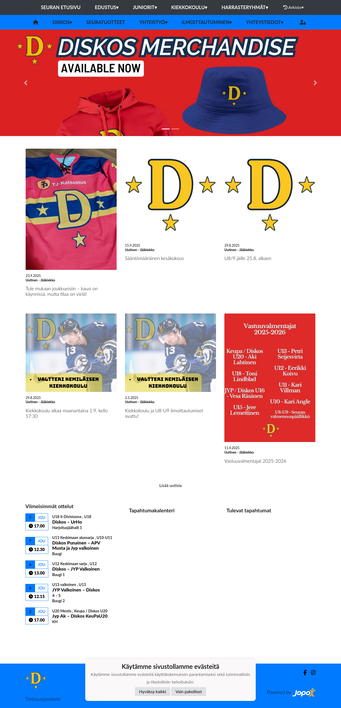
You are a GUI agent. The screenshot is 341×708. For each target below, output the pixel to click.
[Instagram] (311, 672)
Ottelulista (38, 633)
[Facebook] (303, 672)
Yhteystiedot (264, 22)
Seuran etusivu (61, 7)
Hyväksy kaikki (152, 691)
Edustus (106, 7)
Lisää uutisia (170, 485)
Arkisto (293, 7)
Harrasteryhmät (244, 7)
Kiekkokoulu (189, 7)
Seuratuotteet (105, 22)
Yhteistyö (153, 22)
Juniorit (145, 7)
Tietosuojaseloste (42, 699)
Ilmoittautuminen (207, 22)
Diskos (62, 22)
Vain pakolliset (188, 691)
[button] (25, 83)
